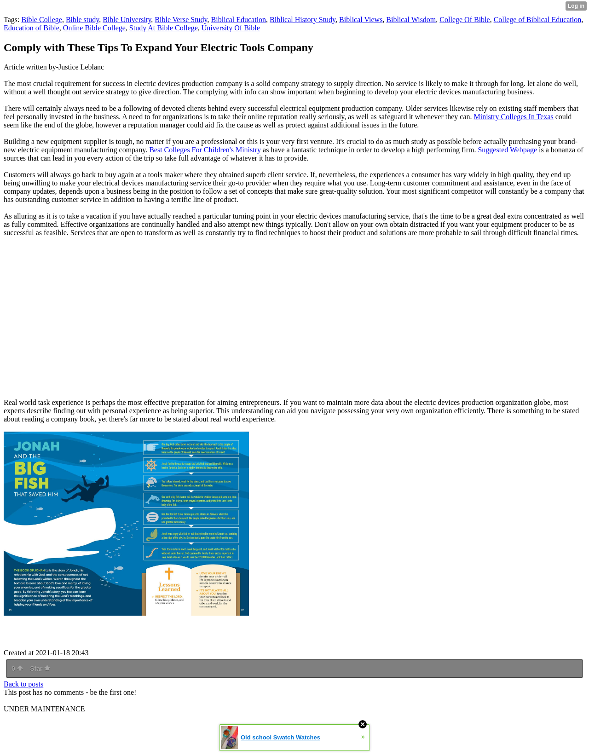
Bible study (82, 19)
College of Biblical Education (538, 19)
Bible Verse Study (181, 19)
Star (40, 668)
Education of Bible (31, 28)
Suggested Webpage (507, 150)
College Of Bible (464, 19)
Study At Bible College (163, 28)
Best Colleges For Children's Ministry (205, 150)
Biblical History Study (302, 19)
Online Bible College (94, 28)
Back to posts (23, 684)
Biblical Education (238, 19)
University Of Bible (231, 28)
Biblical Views (360, 19)
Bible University (127, 19)
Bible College (41, 19)
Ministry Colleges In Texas (513, 117)
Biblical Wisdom (411, 19)
